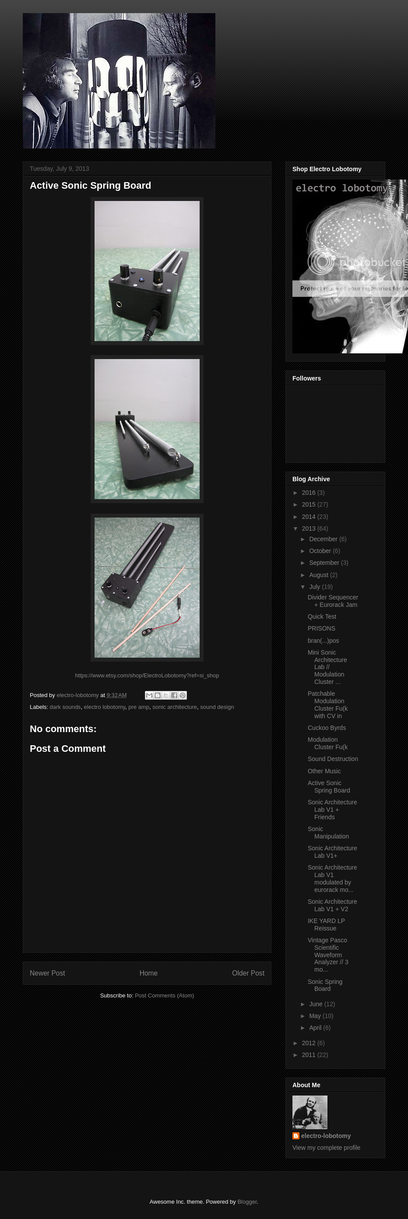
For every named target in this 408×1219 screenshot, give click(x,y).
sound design (217, 707)
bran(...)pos (323, 640)
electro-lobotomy (326, 1135)
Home (149, 973)
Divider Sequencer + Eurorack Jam (333, 601)
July (315, 586)
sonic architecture (174, 707)
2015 (309, 504)
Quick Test (322, 616)
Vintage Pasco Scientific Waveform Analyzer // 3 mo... (328, 955)
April (316, 1027)
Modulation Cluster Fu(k (328, 743)
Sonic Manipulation (328, 832)
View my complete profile (326, 1147)
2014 (309, 516)
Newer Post (47, 973)
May (315, 1015)
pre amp (138, 707)
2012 (309, 1042)
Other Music (324, 771)
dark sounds (65, 707)
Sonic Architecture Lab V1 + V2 (332, 905)
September (325, 562)
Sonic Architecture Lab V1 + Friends (332, 810)
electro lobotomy (104, 707)
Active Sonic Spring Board (329, 786)
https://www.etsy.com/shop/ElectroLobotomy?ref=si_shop (147, 675)
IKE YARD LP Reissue (326, 924)
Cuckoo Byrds (327, 727)
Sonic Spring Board (325, 985)
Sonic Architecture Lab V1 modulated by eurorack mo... (332, 878)
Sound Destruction (333, 758)
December (324, 539)
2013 (309, 528)
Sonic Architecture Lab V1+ (332, 852)
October (321, 550)
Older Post (248, 973)
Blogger (247, 1201)
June (316, 1004)
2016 (309, 492)
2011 (309, 1054)
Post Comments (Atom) (164, 995)
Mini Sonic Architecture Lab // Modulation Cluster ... (327, 667)
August (319, 574)
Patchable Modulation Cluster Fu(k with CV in (328, 704)
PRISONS (321, 628)
